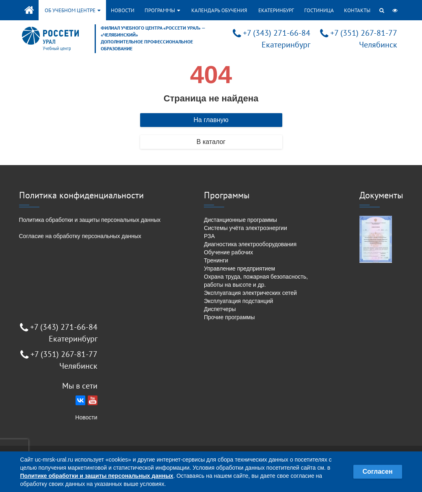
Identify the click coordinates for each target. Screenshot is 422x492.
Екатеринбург (276, 10)
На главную (211, 119)
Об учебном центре (72, 10)
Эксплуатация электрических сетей (250, 293)
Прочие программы (229, 317)
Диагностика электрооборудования (250, 244)
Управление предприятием (239, 268)
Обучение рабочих (228, 252)
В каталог (211, 141)
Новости (122, 10)
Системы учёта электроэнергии (245, 228)
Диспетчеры (220, 309)
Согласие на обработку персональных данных (80, 236)
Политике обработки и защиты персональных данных (96, 476)
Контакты (357, 10)
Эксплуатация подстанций (238, 301)
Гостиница (319, 10)
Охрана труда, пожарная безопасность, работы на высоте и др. (256, 280)
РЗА (209, 236)
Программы (162, 10)
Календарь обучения (219, 10)
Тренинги (216, 260)
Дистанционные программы (240, 220)
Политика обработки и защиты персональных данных (90, 220)
